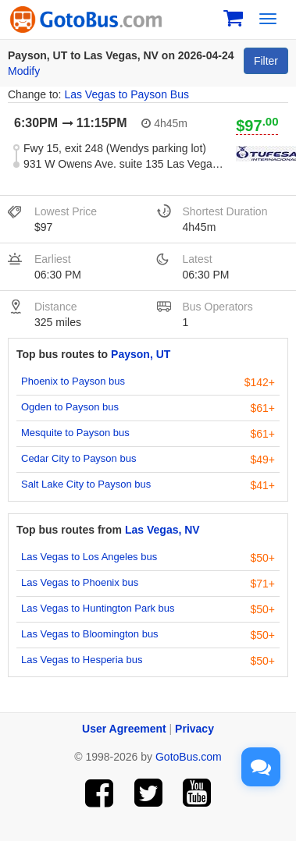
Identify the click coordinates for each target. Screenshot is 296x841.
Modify (24, 71)
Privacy (194, 728)
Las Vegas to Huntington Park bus (98, 608)
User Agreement (124, 728)
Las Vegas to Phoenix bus (79, 582)
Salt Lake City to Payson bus (86, 484)
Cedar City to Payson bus (78, 458)
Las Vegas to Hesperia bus (81, 659)
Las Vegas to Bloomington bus (90, 634)
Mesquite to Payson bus (75, 432)
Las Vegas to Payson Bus (126, 94)
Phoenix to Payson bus (73, 381)
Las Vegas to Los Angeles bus (89, 556)
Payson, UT (140, 354)
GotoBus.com (188, 757)
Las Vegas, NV (162, 529)
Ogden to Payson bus (70, 407)
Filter (266, 61)
